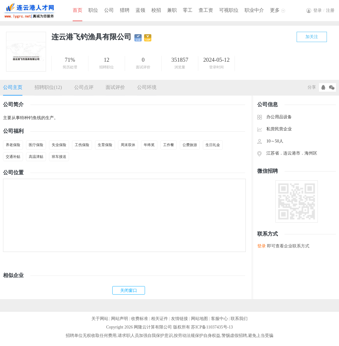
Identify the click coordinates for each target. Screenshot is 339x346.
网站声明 (119, 318)
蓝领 (140, 10)
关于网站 (99, 318)
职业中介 (254, 10)
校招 (156, 10)
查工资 (206, 10)
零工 (188, 10)
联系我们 (239, 318)
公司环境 (146, 87)
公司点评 (84, 87)
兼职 (172, 10)
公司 (109, 10)
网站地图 (199, 318)
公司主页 (12, 87)
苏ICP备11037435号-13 (212, 327)
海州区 (310, 153)
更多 (275, 10)
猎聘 (125, 10)
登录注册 (323, 10)
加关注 (311, 36)
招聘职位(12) (48, 87)
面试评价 (115, 87)
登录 (261, 246)
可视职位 (229, 10)
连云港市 (291, 153)
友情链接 (179, 318)
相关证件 (159, 318)
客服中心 (219, 318)
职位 (93, 10)
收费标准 (139, 318)
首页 (77, 10)
